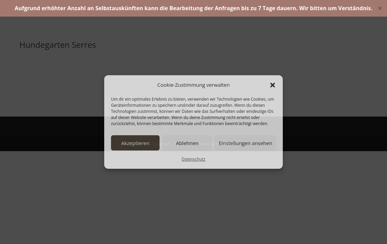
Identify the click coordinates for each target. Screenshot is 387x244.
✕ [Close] (379, 8)
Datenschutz (193, 159)
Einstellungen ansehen (245, 143)
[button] (272, 85)
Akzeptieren (135, 143)
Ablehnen (187, 143)
